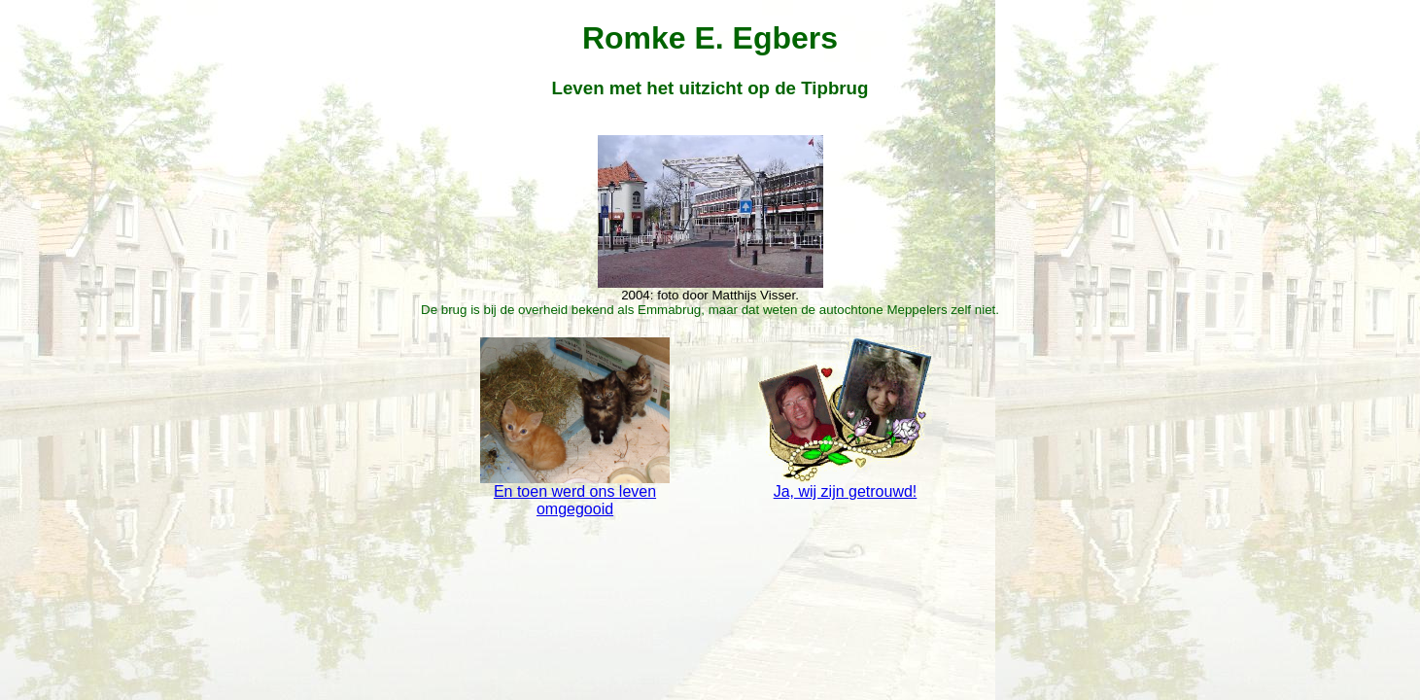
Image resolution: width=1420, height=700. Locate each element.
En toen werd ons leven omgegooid (574, 493)
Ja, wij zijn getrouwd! (844, 485)
